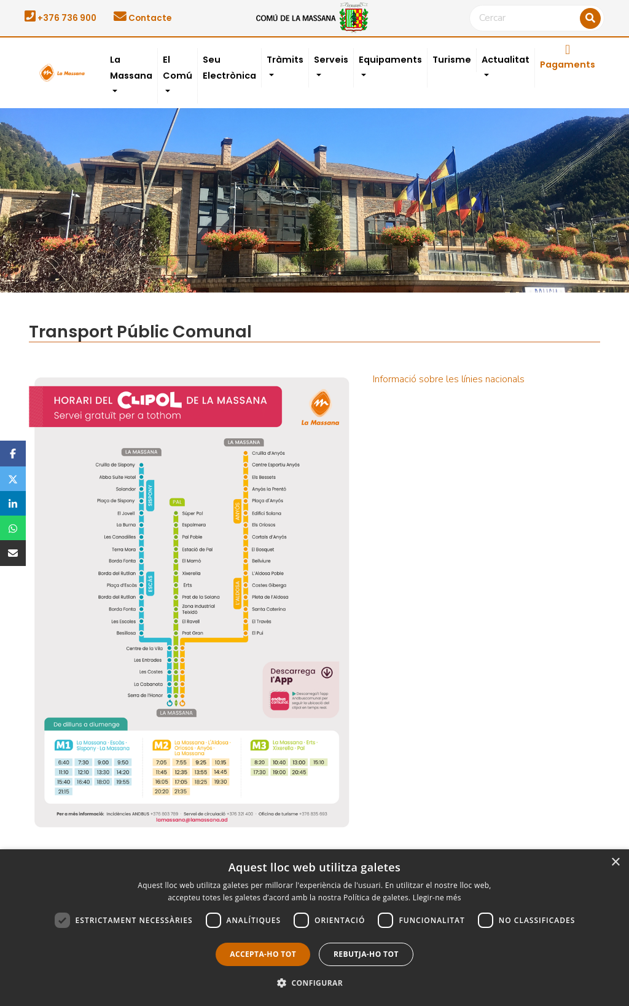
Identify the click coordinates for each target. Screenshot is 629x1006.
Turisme (451, 59)
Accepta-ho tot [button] (263, 954)
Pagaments (567, 57)
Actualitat (505, 59)
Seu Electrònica (229, 67)
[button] (314, 983)
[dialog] (314, 927)
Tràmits (285, 59)
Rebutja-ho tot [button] (366, 954)
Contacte (142, 18)
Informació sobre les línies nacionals (449, 379)
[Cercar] (536, 18)
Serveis (331, 59)
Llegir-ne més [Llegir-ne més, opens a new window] (437, 897)
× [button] (615, 862)
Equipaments (390, 59)
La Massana (131, 67)
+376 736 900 (60, 18)
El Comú (177, 67)
